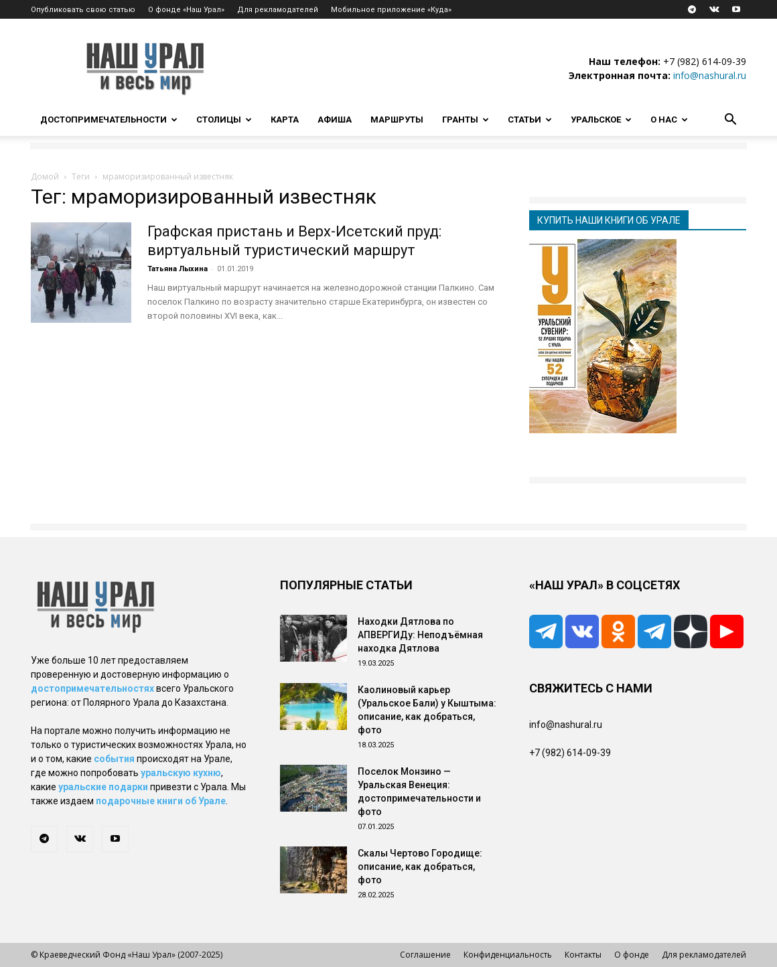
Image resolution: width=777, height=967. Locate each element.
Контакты (583, 954)
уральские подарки (103, 787)
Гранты (465, 120)
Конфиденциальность (508, 954)
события (114, 758)
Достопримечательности (109, 120)
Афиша (334, 120)
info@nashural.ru (709, 75)
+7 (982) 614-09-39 (704, 61)
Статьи (530, 120)
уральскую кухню (181, 772)
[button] (730, 121)
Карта (285, 120)
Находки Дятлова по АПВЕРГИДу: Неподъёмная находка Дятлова (420, 635)
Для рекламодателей (277, 9)
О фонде (631, 954)
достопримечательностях (92, 688)
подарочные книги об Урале (161, 801)
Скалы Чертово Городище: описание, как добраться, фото (420, 866)
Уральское (601, 120)
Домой (45, 176)
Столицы (224, 120)
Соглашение (425, 954)
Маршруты (396, 120)
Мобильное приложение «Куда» (391, 9)
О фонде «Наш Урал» (186, 9)
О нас (669, 120)
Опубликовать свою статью (83, 9)
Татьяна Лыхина (177, 269)
